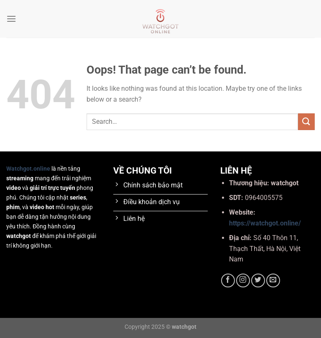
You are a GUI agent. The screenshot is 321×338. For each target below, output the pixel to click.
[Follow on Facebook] (228, 280)
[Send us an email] (273, 280)
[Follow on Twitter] (258, 280)
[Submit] (306, 121)
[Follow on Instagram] (243, 280)
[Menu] (11, 18)
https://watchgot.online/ (265, 223)
